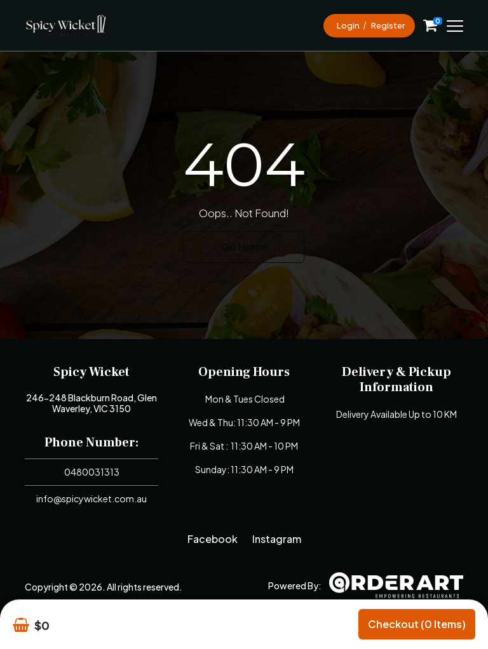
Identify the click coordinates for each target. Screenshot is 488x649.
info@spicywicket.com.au (91, 498)
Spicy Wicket (91, 372)
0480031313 (91, 472)
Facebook (212, 538)
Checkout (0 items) (417, 624)
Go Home (244, 246)
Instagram (276, 538)
